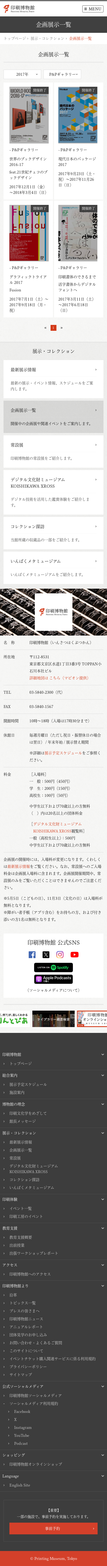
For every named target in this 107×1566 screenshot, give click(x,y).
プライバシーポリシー (28, 1367)
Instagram (23, 1427)
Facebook (22, 1411)
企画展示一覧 (20, 1150)
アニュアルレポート (26, 1327)
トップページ (15, 38)
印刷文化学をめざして (28, 1113)
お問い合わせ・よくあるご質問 (35, 1343)
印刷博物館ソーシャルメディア (35, 1395)
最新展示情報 (18, 866)
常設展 (15, 1158)
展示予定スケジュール (63, 753)
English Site (19, 1485)
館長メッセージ (22, 1121)
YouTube (21, 1435)
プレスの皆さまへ (24, 1311)
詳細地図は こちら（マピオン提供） (60, 678)
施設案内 (16, 1092)
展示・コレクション (47, 38)
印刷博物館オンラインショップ (35, 1464)
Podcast (21, 1443)
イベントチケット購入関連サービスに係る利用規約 (52, 1359)
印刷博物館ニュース (26, 1319)
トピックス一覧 (22, 1303)
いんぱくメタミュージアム (31, 1188)
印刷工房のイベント (26, 1216)
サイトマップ (20, 1375)
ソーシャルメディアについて (53, 990)
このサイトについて (26, 1351)
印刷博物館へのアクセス (30, 1274)
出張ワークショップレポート (33, 1253)
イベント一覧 (20, 1208)
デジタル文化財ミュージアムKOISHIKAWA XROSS (33, 1169)
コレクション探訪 (24, 1180)
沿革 (13, 1295)
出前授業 (16, 1245)
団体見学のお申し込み (28, 1335)
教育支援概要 (20, 1237)
